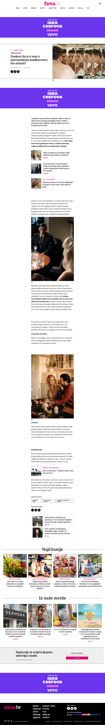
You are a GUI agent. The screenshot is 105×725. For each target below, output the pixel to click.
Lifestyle (71, 8)
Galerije (33, 8)
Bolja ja (80, 8)
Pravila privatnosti (57, 721)
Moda (18, 8)
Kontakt (48, 721)
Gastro (42, 8)
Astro (25, 8)
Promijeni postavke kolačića (93, 721)
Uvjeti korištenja (78, 721)
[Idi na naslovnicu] (52, 5)
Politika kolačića (68, 721)
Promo (46, 708)
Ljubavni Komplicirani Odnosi (63, 500)
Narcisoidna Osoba (47, 500)
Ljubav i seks (52, 8)
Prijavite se (77, 658)
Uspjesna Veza (35, 500)
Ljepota (62, 8)
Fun (88, 8)
